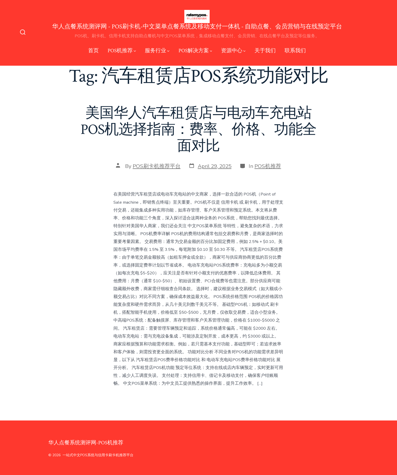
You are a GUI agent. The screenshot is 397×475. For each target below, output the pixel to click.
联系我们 (295, 50)
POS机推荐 (122, 50)
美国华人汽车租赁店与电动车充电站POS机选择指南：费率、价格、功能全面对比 (199, 129)
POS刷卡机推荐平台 (157, 166)
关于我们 (265, 50)
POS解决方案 (195, 50)
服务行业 (157, 50)
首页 (93, 50)
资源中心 (233, 50)
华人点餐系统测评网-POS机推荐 (85, 442)
